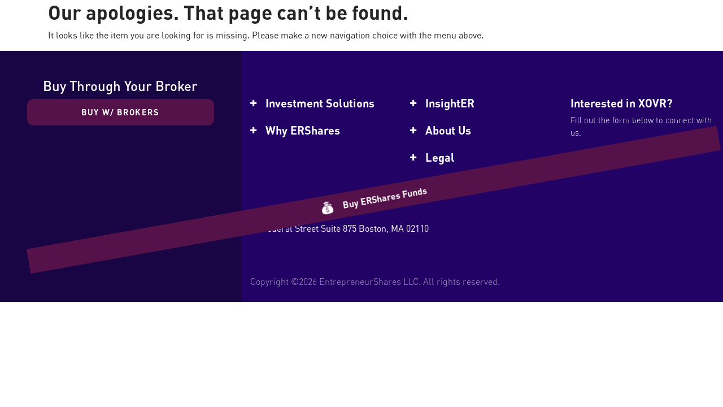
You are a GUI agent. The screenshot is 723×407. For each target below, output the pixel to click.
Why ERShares (302, 130)
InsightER (449, 103)
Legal (440, 157)
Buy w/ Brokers (120, 112)
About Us (448, 130)
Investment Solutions (319, 103)
